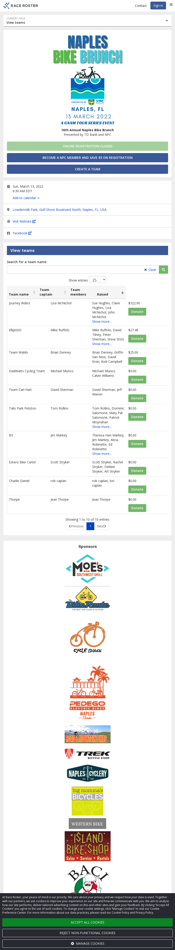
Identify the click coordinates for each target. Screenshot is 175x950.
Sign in (158, 5)
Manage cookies (87, 943)
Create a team (87, 169)
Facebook (22, 233)
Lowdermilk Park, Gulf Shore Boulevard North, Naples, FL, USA (59, 209)
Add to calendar (26, 198)
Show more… (86, 312)
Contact (141, 5)
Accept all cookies (87, 922)
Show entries (87, 279)
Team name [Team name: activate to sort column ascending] (19, 294)
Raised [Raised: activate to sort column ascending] (144, 294)
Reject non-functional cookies (87, 933)
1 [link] (90, 497)
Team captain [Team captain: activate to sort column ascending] (51, 292)
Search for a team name (26, 262)
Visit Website (24, 221)
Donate (148, 311)
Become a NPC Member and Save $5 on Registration (88, 157)
